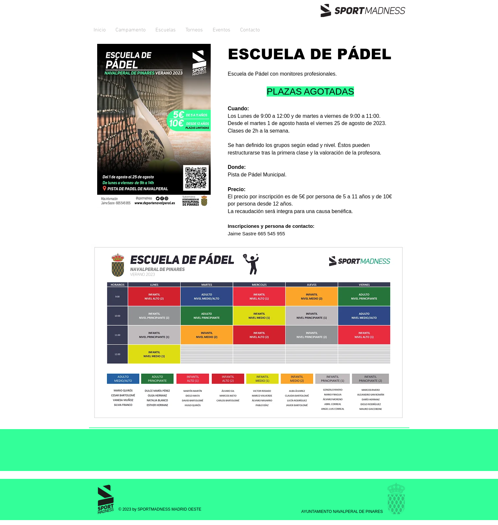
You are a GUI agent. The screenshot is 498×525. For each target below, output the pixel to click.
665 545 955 (271, 233)
